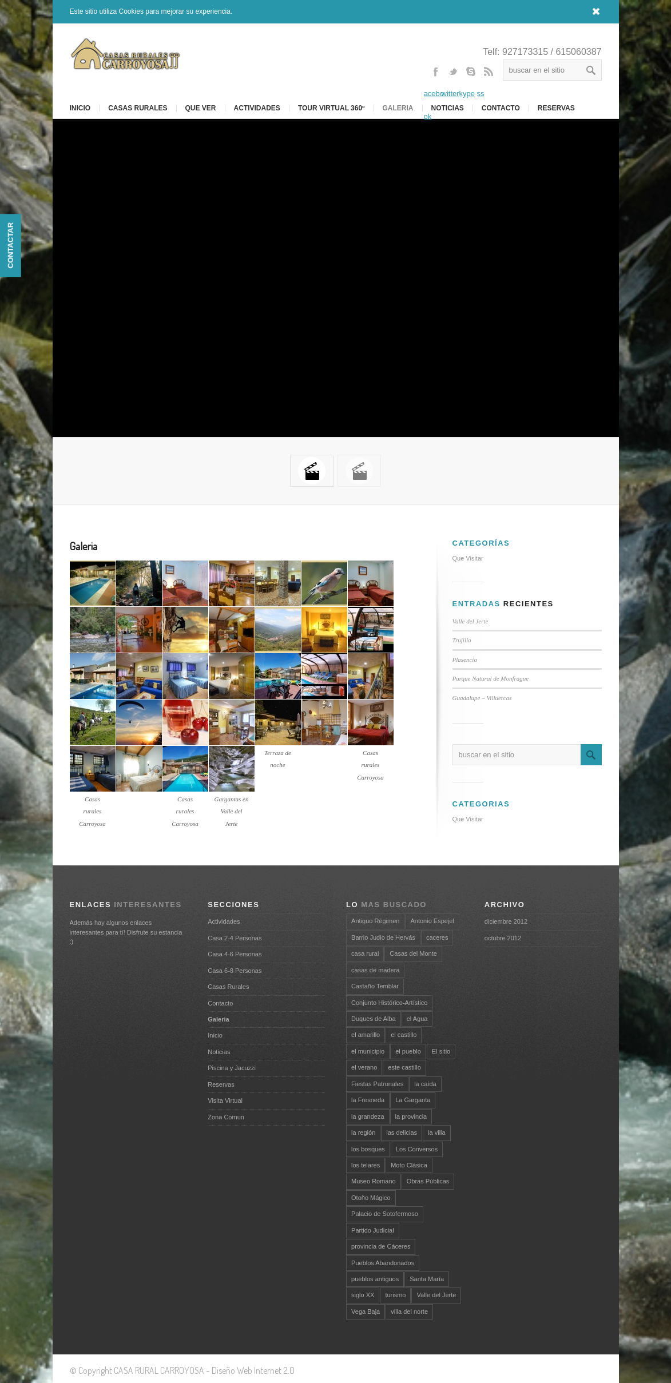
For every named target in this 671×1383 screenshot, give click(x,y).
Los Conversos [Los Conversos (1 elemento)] (417, 1149)
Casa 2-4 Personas (234, 938)
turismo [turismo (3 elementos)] (395, 1294)
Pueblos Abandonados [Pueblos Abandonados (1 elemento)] (382, 1262)
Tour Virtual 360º (331, 108)
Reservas (221, 1084)
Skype (470, 82)
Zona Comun (226, 1117)
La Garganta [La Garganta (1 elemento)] (412, 1099)
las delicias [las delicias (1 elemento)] (401, 1132)
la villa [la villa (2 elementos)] (437, 1132)
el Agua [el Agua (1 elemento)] (417, 1018)
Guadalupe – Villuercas (482, 697)
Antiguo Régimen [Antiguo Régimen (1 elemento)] (375, 920)
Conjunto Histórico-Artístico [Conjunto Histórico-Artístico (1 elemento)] (389, 1002)
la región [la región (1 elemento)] (363, 1132)
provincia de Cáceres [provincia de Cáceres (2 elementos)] (380, 1246)
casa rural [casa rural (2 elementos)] (365, 953)
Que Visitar (467, 558)
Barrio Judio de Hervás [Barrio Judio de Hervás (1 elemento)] (383, 937)
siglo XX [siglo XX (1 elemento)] (362, 1294)
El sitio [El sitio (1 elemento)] (441, 1051)
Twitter (453, 82)
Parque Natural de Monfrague (490, 678)
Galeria (398, 108)
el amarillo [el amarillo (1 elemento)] (365, 1034)
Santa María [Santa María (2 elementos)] (427, 1278)
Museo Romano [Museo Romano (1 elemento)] (373, 1181)
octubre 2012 (503, 938)
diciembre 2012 (506, 921)
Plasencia (464, 659)
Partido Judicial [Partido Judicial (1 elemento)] (372, 1230)
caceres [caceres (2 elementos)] (437, 937)
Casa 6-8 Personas (234, 970)
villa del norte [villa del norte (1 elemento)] (409, 1311)
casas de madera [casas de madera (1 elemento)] (375, 970)
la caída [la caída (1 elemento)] (425, 1083)
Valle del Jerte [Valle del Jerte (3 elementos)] (436, 1294)
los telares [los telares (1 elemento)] (365, 1165)
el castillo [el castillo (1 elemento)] (403, 1034)
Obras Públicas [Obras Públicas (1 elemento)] (428, 1181)
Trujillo (461, 640)
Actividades (257, 108)
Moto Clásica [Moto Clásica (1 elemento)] (409, 1165)
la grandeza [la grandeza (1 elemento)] (367, 1116)
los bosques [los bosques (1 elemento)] (368, 1149)
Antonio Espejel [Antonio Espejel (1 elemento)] (432, 920)
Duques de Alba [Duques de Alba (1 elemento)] (373, 1018)
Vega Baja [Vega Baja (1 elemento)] (365, 1311)
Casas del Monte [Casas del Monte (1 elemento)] (413, 953)
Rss (488, 82)
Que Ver (200, 108)
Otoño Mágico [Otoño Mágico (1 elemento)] (370, 1197)
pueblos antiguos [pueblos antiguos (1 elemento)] (375, 1278)
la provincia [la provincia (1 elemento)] (411, 1116)
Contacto (501, 108)
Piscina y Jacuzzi (232, 1067)
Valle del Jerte (470, 621)
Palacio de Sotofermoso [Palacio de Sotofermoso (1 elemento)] (384, 1213)
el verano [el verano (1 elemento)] (364, 1067)
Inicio (215, 1035)
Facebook (435, 93)
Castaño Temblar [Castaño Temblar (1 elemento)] (375, 986)
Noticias (219, 1051)
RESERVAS (556, 108)
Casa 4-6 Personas (234, 954)
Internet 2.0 (274, 1370)
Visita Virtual (225, 1100)
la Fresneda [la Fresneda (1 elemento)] (367, 1099)
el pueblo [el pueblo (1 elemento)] (408, 1051)
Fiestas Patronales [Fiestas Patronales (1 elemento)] (377, 1083)
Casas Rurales (137, 108)
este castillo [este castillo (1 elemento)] (404, 1067)
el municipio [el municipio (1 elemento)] (367, 1051)
